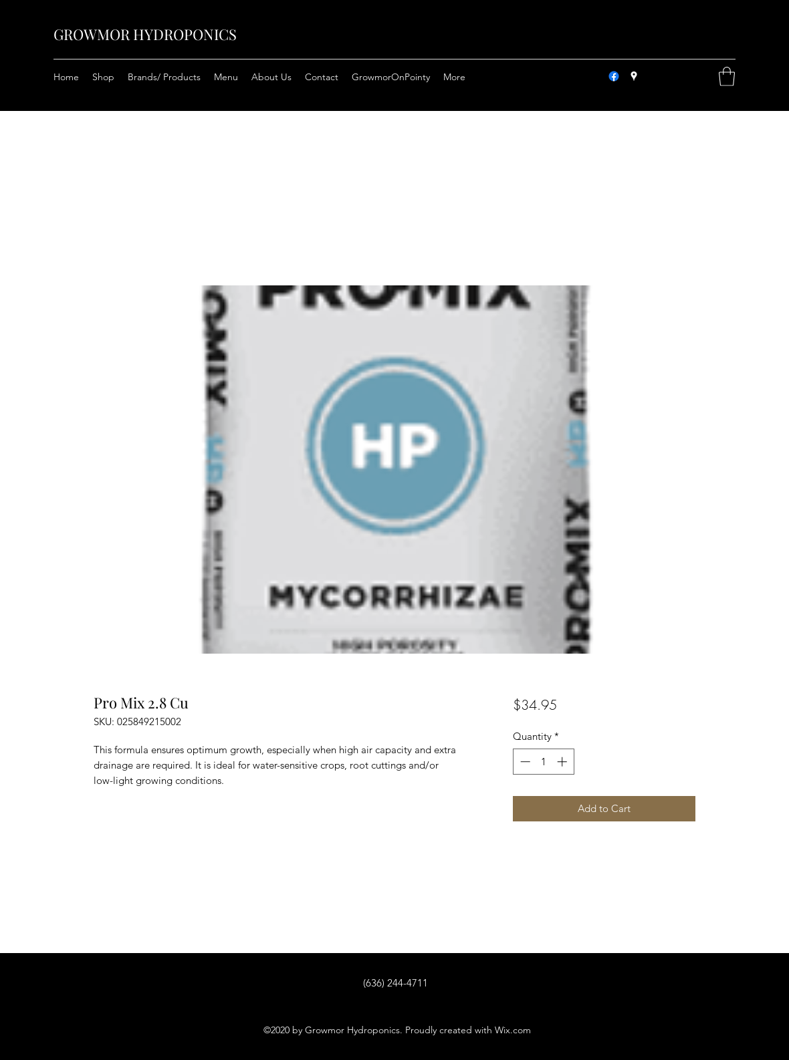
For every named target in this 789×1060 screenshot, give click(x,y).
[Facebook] (614, 76)
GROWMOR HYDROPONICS (145, 34)
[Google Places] (634, 76)
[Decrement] (524, 761)
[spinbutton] (543, 761)
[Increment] (563, 761)
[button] (727, 76)
